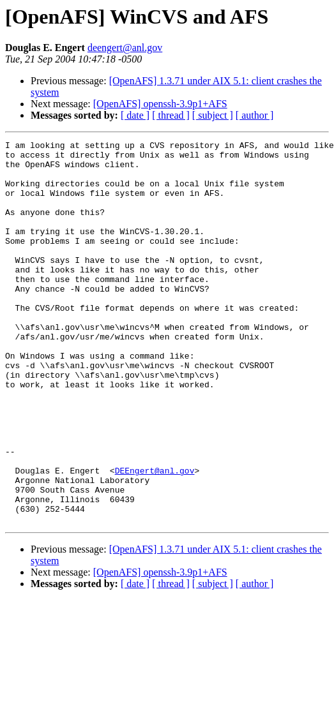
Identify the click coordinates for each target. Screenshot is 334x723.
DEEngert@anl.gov (155, 537)
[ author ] (255, 115)
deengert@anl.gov (124, 47)
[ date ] (135, 115)
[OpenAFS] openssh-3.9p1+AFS (160, 103)
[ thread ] (171, 115)
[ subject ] (212, 115)
